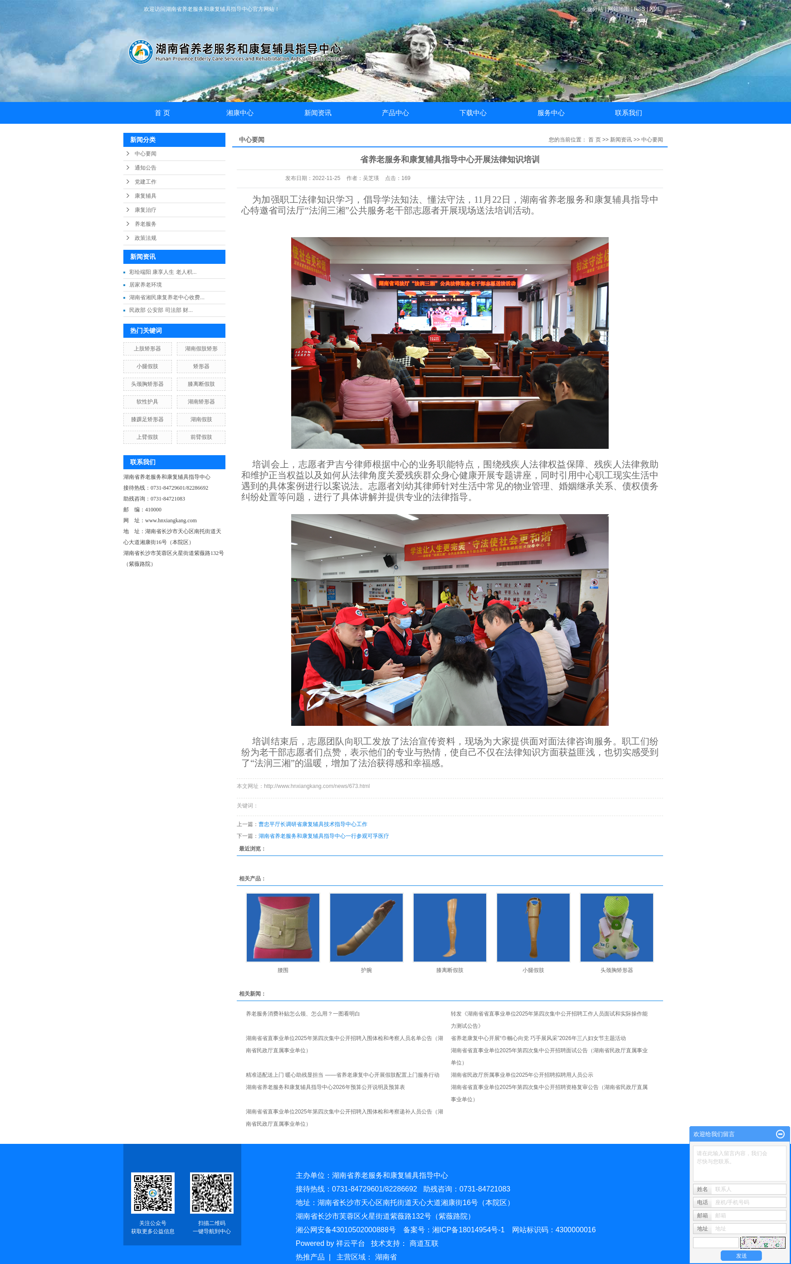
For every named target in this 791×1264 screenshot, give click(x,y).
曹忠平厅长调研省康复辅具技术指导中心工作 (313, 824)
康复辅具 (145, 196)
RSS (639, 9)
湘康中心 (240, 113)
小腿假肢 (147, 366)
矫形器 (201, 366)
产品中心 (395, 113)
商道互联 (424, 1243)
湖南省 (386, 1257)
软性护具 (147, 402)
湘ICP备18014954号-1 (468, 1230)
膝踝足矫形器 (147, 419)
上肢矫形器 (147, 348)
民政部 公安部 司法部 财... (161, 310)
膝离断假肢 (201, 384)
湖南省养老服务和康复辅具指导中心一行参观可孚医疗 (324, 836)
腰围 (283, 970)
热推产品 (310, 1257)
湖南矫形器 (201, 402)
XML (655, 9)
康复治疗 (145, 210)
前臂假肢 (201, 437)
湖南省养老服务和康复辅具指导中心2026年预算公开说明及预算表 (325, 1087)
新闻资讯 (318, 113)
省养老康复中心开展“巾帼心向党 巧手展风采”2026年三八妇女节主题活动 (538, 1038)
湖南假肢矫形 (201, 348)
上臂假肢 (147, 437)
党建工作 (145, 182)
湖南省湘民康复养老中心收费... (167, 297)
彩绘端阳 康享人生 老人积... (163, 272)
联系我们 (628, 113)
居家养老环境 (145, 285)
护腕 (366, 970)
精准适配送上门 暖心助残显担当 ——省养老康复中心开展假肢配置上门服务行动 (342, 1075)
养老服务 (145, 224)
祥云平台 (350, 1243)
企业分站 (592, 9)
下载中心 (473, 113)
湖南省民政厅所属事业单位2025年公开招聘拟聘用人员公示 (522, 1075)
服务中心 (551, 113)
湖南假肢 (201, 419)
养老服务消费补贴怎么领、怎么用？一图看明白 (303, 1014)
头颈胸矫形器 (147, 384)
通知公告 (145, 168)
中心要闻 (145, 154)
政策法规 (145, 238)
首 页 (162, 113)
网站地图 (619, 9)
